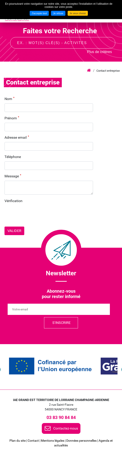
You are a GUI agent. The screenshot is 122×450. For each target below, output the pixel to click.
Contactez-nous (65, 428)
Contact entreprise (108, 70)
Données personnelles (81, 440)
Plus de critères (99, 52)
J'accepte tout (39, 13)
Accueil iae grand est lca (89, 71)
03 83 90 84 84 (61, 417)
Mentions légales (52, 440)
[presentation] (38, 214)
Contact (33, 440)
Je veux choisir (78, 13)
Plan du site (17, 440)
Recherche (108, 42)
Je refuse (58, 13)
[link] (50, 366)
